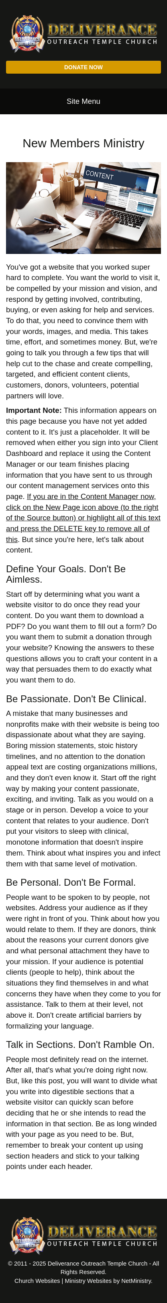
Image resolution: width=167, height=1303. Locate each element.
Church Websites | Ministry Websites (63, 1280)
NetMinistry (136, 1280)
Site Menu (83, 101)
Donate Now (83, 67)
